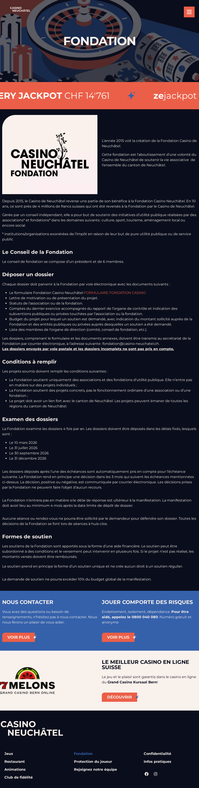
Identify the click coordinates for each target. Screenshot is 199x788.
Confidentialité (157, 754)
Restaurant (14, 761)
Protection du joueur (93, 761)
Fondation (83, 754)
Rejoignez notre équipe (95, 769)
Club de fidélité (18, 777)
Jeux (8, 754)
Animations (15, 769)
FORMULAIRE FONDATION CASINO (115, 293)
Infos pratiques (157, 761)
